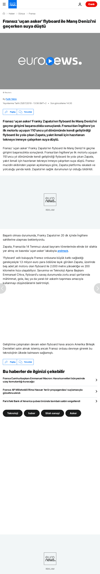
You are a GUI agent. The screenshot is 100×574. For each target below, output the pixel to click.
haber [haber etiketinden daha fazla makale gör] (31, 413)
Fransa (32, 14)
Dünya (21, 14)
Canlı (91, 4)
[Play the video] (50, 61)
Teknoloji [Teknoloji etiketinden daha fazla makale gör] (12, 413)
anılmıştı (62, 251)
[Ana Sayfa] (4, 13)
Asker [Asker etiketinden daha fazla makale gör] (73, 413)
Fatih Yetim (11, 99)
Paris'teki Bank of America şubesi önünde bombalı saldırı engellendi (41, 401)
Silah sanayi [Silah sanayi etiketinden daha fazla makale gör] (52, 413)
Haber (12, 14)
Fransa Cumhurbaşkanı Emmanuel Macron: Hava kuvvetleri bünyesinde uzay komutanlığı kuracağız (44, 380)
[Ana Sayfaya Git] (12, 4)
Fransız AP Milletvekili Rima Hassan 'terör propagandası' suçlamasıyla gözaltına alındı (43, 391)
